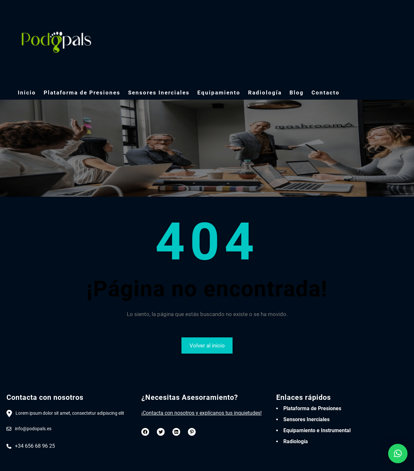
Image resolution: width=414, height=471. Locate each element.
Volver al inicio (207, 345)
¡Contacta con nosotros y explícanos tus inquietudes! (201, 413)
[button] (398, 453)
